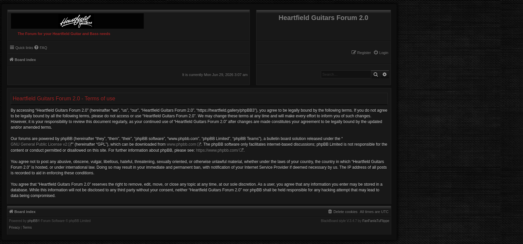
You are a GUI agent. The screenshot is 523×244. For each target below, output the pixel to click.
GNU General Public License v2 (39, 144)
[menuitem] (380, 53)
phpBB (33, 221)
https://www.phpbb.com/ (217, 150)
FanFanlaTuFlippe (375, 221)
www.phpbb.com (181, 144)
